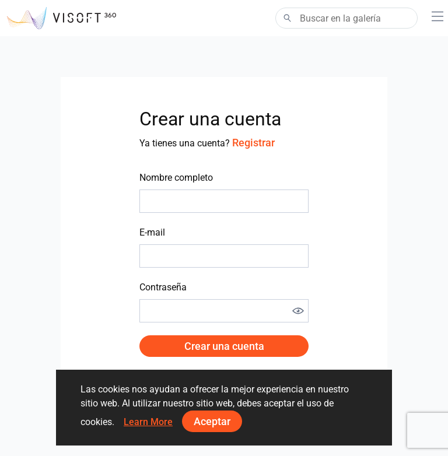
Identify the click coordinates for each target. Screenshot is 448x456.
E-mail (152, 232)
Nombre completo (176, 177)
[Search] (346, 18)
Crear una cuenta (224, 346)
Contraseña (163, 287)
